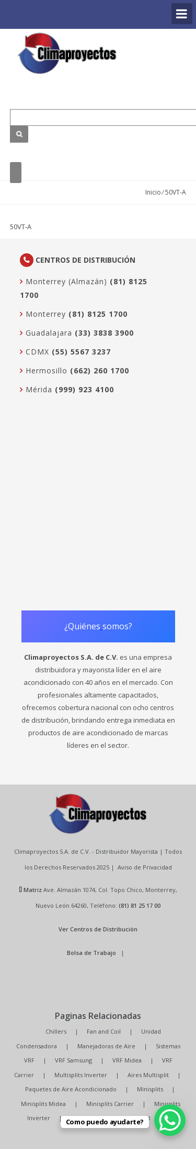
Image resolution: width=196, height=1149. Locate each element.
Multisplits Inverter (80, 1075)
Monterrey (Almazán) (65, 281)
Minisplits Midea (43, 1104)
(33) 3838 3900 (104, 333)
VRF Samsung (73, 1060)
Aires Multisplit (148, 1075)
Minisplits (150, 1089)
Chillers (55, 1031)
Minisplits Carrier (110, 1104)
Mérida (37, 389)
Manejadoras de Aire (106, 1046)
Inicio (153, 192)
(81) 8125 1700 (98, 314)
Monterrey (44, 314)
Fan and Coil (104, 1031)
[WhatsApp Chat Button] (170, 1120)
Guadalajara (47, 333)
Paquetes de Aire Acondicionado (71, 1089)
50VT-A (20, 226)
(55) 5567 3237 (81, 352)
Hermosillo (45, 370)
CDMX (36, 352)
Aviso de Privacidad (145, 867)
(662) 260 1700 (99, 370)
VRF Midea (127, 1060)
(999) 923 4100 (84, 389)
